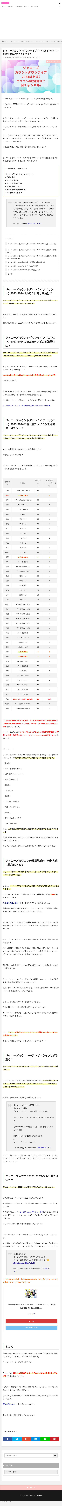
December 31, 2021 (44, 1148)
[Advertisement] (31, 23)
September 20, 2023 (34, 223)
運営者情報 (34, 6)
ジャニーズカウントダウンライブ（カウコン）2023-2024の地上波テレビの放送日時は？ (30, 251)
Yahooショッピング (31, 1327)
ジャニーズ (14, 41)
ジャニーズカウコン (27, 41)
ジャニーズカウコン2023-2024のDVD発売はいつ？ (22, 269)
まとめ (8, 273)
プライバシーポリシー (22, 6)
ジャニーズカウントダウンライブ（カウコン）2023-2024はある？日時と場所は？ (30, 244)
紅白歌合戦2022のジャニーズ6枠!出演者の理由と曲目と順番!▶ (27, 406)
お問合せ (10, 6)
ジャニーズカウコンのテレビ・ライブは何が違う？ (22, 266)
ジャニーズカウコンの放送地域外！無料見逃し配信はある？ (25, 262)
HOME (5, 41)
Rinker (34, 1314)
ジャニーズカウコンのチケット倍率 (29, 1212)
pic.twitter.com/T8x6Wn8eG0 (24, 1263)
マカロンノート (37, 1495)
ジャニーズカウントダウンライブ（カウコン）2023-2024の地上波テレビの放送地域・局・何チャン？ (30, 257)
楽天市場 (31, 1321)
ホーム (3, 6)
